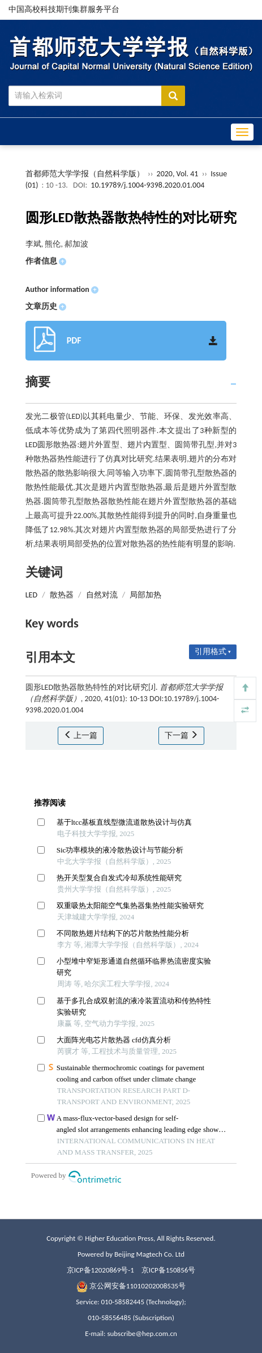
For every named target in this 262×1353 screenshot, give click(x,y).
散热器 (62, 595)
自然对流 (102, 595)
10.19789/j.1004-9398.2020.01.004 (147, 185)
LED (31, 595)
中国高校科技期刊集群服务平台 (63, 9)
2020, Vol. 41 (178, 174)
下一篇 (181, 735)
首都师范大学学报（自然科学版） (84, 174)
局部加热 (145, 595)
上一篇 (80, 735)
